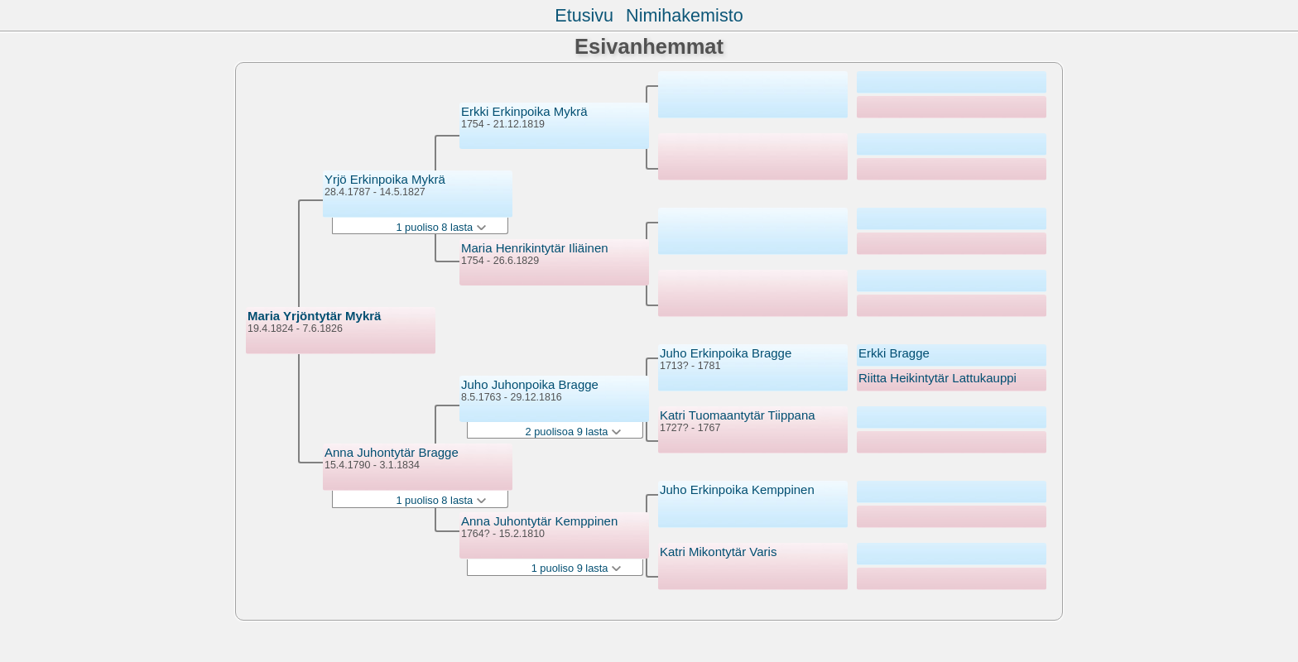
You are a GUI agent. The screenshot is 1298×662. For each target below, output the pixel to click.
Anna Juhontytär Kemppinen (539, 521)
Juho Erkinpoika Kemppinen (737, 489)
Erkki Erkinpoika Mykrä (524, 111)
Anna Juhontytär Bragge (391, 452)
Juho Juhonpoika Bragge (530, 384)
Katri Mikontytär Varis (718, 551)
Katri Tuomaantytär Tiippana (737, 415)
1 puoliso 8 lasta (440, 227)
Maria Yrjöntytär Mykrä (314, 316)
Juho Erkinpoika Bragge (725, 353)
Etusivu (584, 15)
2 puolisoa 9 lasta (574, 431)
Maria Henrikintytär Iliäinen (534, 248)
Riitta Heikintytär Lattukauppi (937, 378)
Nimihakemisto (684, 15)
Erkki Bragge (894, 353)
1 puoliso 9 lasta (576, 568)
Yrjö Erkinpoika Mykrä (384, 179)
